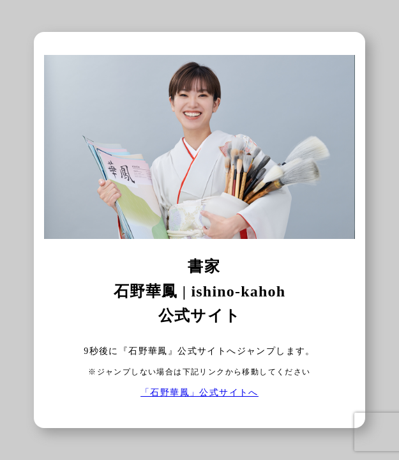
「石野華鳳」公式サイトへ (199, 392)
